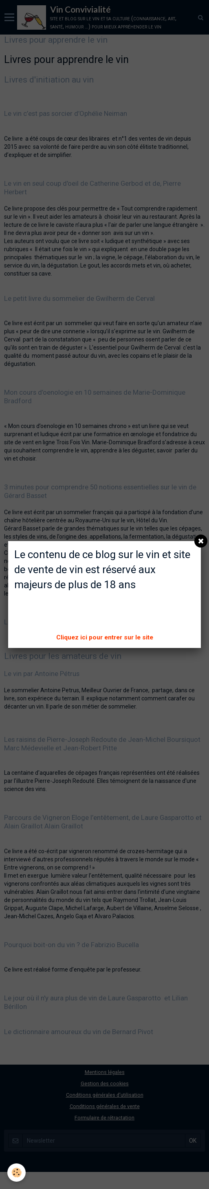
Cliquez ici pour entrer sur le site (104, 637)
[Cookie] (16, 1172)
